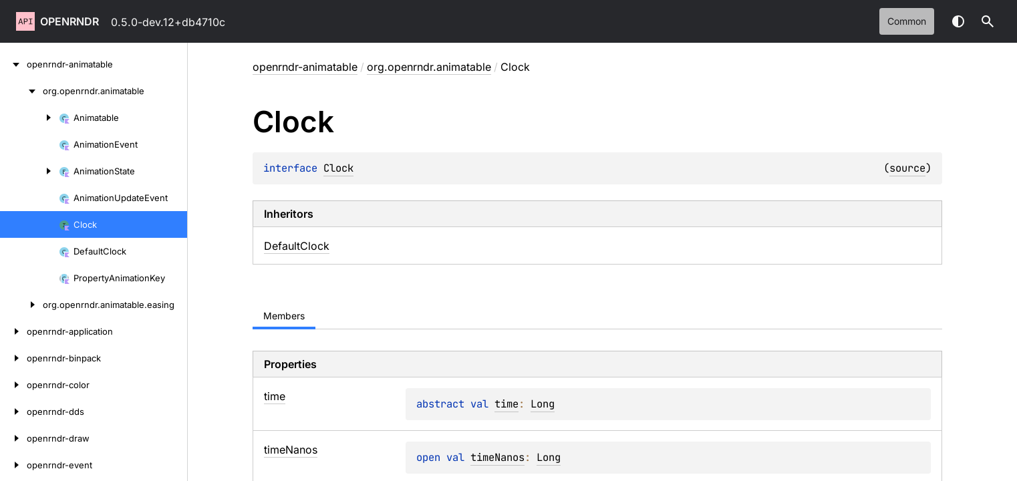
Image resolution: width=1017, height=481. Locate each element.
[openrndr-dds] (13, 411)
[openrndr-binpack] (13, 358)
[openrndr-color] (13, 384)
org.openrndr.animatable (429, 66)
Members (284, 315)
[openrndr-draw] (13, 438)
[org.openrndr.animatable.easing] (21, 304)
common (906, 21)
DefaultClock (296, 246)
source (907, 168)
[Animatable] (29, 117)
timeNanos (497, 457)
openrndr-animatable (305, 66)
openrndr (69, 21)
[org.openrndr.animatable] (21, 90)
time (506, 404)
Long (543, 404)
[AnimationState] (29, 171)
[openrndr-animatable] (13, 64)
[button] (987, 21)
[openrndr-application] (13, 331)
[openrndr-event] (13, 465)
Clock (338, 168)
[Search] (987, 21)
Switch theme (958, 21)
